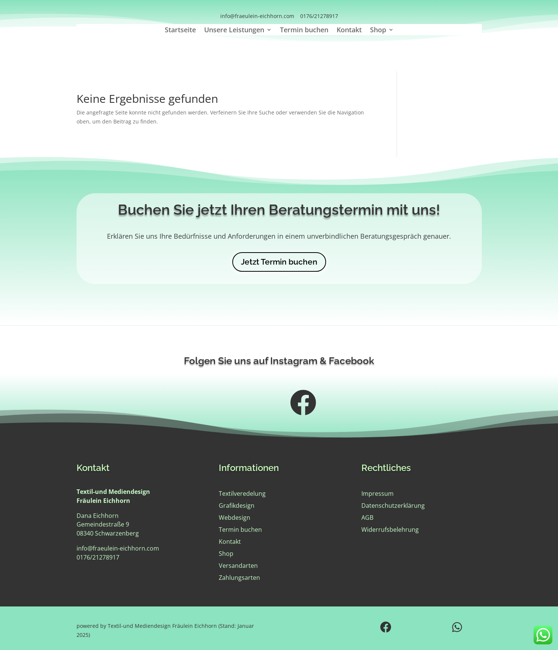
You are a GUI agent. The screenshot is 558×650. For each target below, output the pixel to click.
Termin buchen (304, 30)
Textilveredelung (242, 493)
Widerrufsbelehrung (390, 529)
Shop (378, 30)
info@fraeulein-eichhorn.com (257, 16)
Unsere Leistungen (234, 30)
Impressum (377, 493)
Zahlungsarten (239, 577)
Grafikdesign (236, 505)
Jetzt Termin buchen (279, 261)
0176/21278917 (319, 16)
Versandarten (238, 565)
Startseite (180, 30)
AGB (367, 517)
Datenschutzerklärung (393, 505)
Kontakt (349, 30)
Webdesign (234, 517)
